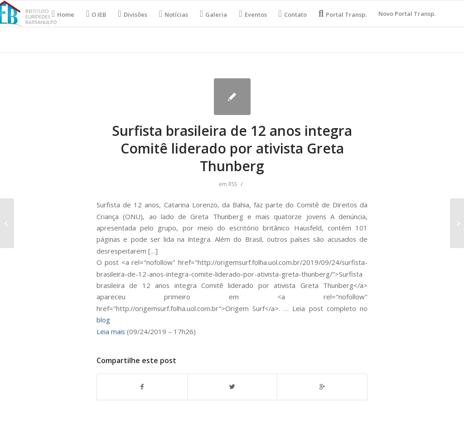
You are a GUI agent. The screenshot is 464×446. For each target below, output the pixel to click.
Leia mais (111, 331)
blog (103, 319)
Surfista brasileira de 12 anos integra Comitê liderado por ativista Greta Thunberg (232, 148)
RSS (232, 184)
